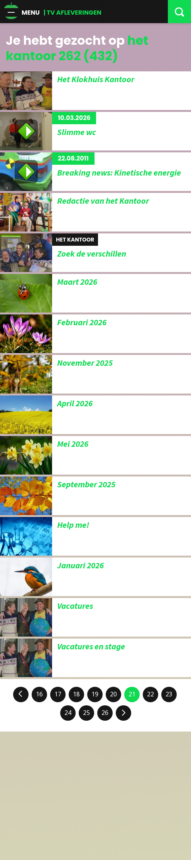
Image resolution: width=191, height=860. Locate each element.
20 (113, 694)
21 (131, 694)
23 (169, 694)
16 (39, 694)
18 (76, 694)
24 (67, 712)
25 (86, 712)
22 (150, 694)
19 (94, 694)
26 (104, 712)
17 (57, 694)
